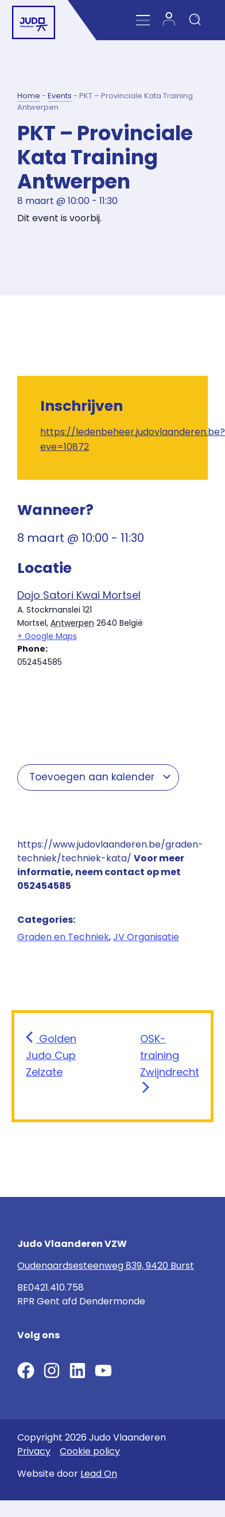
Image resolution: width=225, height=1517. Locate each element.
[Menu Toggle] (143, 20)
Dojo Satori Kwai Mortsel (79, 595)
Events (60, 95)
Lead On (98, 1473)
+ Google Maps (47, 636)
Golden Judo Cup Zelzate (51, 1055)
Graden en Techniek (63, 937)
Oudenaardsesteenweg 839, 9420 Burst (105, 1265)
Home (28, 95)
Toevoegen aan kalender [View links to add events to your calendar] (100, 777)
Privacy (34, 1451)
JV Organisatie (146, 937)
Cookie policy (90, 1451)
